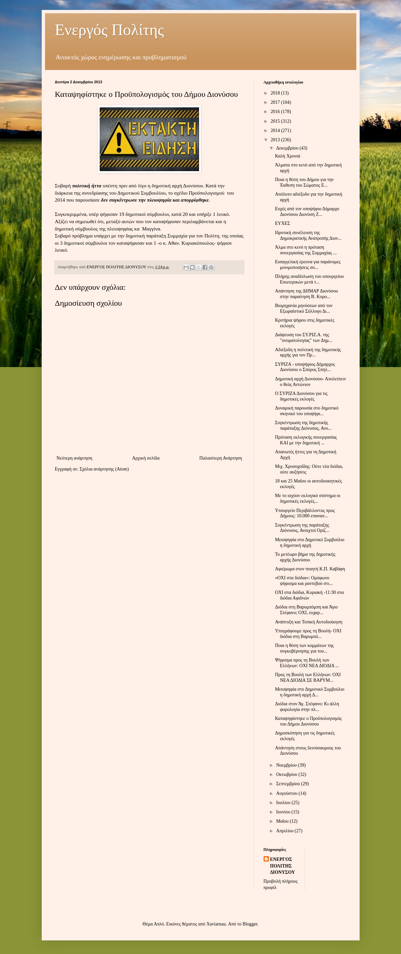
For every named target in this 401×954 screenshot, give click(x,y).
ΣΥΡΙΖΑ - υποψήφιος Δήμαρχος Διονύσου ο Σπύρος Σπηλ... (305, 367)
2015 (276, 121)
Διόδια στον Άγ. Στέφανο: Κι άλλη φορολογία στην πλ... (307, 706)
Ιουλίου (284, 802)
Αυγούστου (287, 793)
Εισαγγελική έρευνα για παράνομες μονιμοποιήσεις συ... (307, 264)
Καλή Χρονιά (287, 156)
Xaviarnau (216, 924)
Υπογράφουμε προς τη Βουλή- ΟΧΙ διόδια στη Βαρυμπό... (308, 633)
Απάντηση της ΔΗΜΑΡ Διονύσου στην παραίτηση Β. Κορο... (306, 293)
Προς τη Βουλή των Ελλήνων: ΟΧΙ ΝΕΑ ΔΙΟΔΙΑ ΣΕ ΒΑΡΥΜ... (308, 677)
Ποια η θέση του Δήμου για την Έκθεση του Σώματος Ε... (304, 182)
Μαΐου (283, 821)
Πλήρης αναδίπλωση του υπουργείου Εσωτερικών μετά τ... (309, 279)
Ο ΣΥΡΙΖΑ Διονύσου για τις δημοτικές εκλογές (301, 396)
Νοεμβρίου (287, 765)
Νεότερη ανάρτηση (74, 458)
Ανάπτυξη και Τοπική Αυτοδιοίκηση (308, 621)
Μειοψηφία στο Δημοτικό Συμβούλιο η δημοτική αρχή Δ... (309, 692)
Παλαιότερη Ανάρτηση (220, 458)
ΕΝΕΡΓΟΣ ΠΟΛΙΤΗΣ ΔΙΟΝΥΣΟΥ (282, 866)
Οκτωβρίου (287, 774)
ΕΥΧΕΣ (282, 223)
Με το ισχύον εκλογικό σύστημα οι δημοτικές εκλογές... (307, 498)
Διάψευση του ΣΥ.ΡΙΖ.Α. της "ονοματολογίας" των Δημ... (303, 337)
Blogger (250, 924)
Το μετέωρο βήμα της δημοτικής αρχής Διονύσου (305, 557)
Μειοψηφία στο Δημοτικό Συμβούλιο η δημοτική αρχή (309, 542)
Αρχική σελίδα (146, 458)
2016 (276, 111)
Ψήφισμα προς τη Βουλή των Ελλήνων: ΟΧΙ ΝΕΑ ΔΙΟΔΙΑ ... (307, 663)
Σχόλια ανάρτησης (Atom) (103, 469)
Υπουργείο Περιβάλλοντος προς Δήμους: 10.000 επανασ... (305, 513)
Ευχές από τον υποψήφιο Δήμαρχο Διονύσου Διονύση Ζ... (307, 211)
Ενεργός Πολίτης (109, 29)
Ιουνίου (283, 811)
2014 (276, 130)
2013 (276, 139)
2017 (276, 102)
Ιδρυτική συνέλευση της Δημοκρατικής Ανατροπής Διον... (308, 235)
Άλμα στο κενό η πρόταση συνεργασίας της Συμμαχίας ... (305, 250)
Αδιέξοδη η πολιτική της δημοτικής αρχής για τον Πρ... (308, 352)
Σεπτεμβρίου (288, 783)
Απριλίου (285, 830)
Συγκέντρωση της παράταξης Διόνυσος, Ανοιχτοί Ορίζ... (302, 528)
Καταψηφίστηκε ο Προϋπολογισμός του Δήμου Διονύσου (308, 721)
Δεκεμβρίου (288, 148)
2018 (276, 93)
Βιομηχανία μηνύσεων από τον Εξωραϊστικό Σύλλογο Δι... (303, 308)
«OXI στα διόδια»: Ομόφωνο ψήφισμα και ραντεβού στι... (304, 580)
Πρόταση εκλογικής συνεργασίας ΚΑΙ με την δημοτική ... (306, 440)
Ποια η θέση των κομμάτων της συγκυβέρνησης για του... (304, 648)
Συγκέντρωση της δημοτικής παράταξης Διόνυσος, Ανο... (303, 425)
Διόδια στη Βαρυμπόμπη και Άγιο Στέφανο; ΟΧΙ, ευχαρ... (306, 609)
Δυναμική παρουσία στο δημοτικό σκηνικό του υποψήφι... (306, 411)
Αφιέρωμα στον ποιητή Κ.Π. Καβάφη (310, 568)
